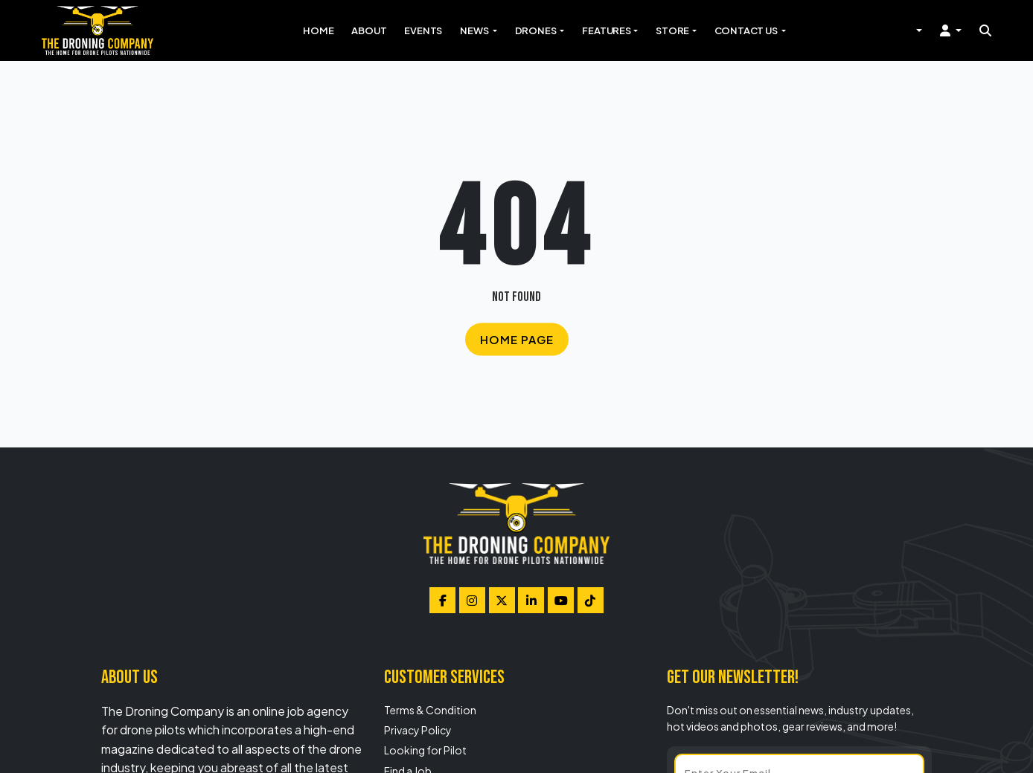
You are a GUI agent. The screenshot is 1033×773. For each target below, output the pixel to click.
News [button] (475, 30)
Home (318, 30)
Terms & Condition (430, 710)
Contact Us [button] (746, 30)
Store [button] (672, 30)
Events (423, 30)
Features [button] (606, 30)
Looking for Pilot (425, 750)
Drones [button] (536, 30)
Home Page (517, 338)
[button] (951, 30)
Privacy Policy (418, 730)
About (368, 30)
